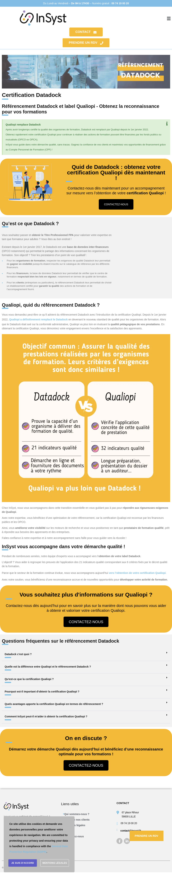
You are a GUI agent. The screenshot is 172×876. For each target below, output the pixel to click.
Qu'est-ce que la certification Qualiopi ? (29, 679)
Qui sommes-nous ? (76, 814)
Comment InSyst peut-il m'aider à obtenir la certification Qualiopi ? (46, 716)
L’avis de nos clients (77, 819)
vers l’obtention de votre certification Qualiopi (138, 572)
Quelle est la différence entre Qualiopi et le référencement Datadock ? (48, 666)
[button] (169, 18)
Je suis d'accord (22, 863)
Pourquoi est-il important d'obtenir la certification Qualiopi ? (42, 691)
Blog (67, 841)
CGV (67, 830)
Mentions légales (74, 825)
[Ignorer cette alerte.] (167, 123)
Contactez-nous (74, 836)
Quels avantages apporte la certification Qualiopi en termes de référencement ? (54, 704)
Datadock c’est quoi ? (18, 654)
